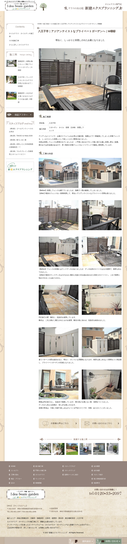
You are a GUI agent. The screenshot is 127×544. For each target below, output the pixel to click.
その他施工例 (14, 40)
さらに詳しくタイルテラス (19, 45)
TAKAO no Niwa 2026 (24, 136)
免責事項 (97, 483)
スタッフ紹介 (98, 474)
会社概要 (97, 466)
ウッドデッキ (40, 479)
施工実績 (43, 14)
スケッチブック (70, 470)
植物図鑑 (60, 14)
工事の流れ (15, 474)
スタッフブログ (70, 466)
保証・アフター (16, 479)
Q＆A (13, 483)
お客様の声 (78, 14)
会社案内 (114, 14)
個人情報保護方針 (100, 479)
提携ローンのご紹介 (71, 474)
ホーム (10, 14)
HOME (13, 466)
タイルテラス (40, 474)
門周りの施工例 (40, 470)
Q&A (96, 14)
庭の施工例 (39, 466)
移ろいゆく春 (21, 140)
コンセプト (25, 14)
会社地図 (97, 470)
